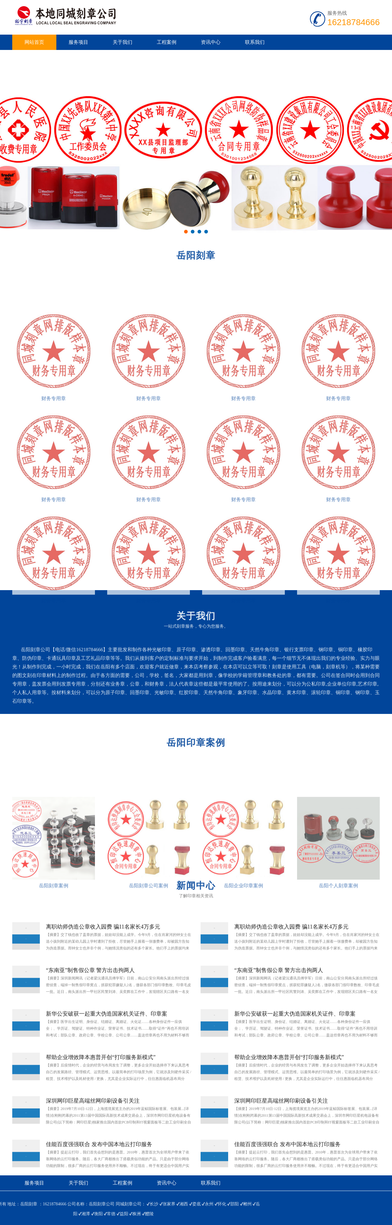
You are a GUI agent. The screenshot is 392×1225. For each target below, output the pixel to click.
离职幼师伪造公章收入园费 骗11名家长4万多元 (103, 947)
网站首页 (34, 42)
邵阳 (19, 1204)
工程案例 (166, 42)
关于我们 (122, 42)
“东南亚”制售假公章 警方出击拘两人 (90, 991)
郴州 (32, 1204)
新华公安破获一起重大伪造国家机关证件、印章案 (106, 1034)
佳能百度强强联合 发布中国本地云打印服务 (99, 1165)
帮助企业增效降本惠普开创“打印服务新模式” (101, 1078)
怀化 (6, 1204)
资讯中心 (211, 42)
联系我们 (255, 42)
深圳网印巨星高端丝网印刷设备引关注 (93, 1121)
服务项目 (78, 42)
